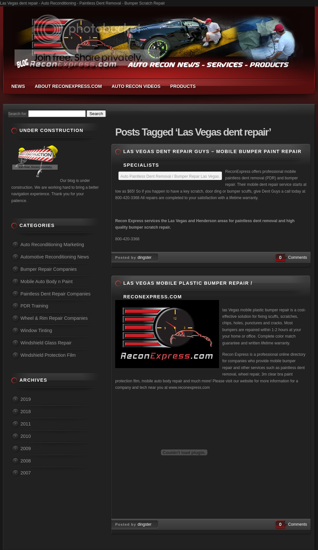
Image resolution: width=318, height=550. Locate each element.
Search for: (17, 114)
